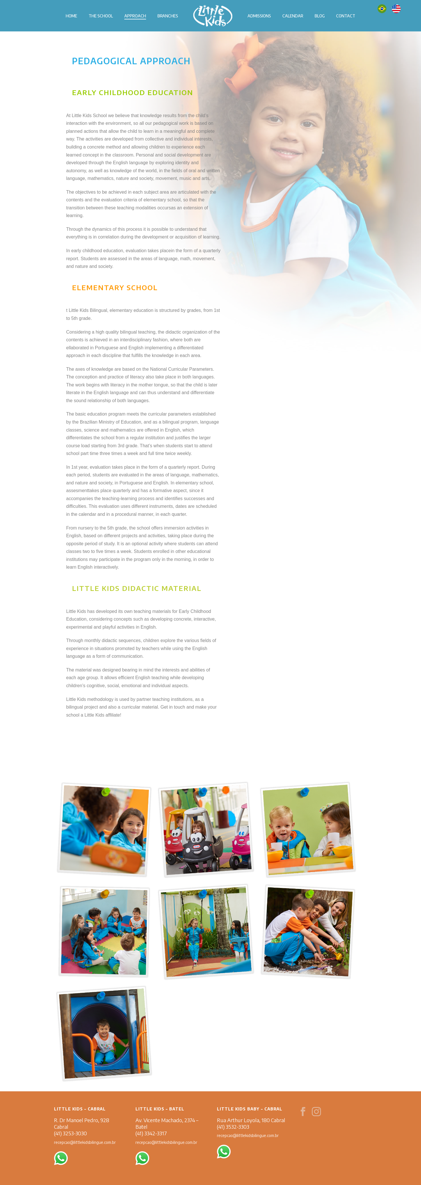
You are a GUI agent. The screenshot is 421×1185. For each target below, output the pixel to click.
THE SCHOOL (101, 15)
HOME (71, 15)
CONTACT (345, 15)
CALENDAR (292, 15)
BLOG (320, 15)
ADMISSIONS (259, 15)
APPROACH (135, 15)
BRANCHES (167, 15)
